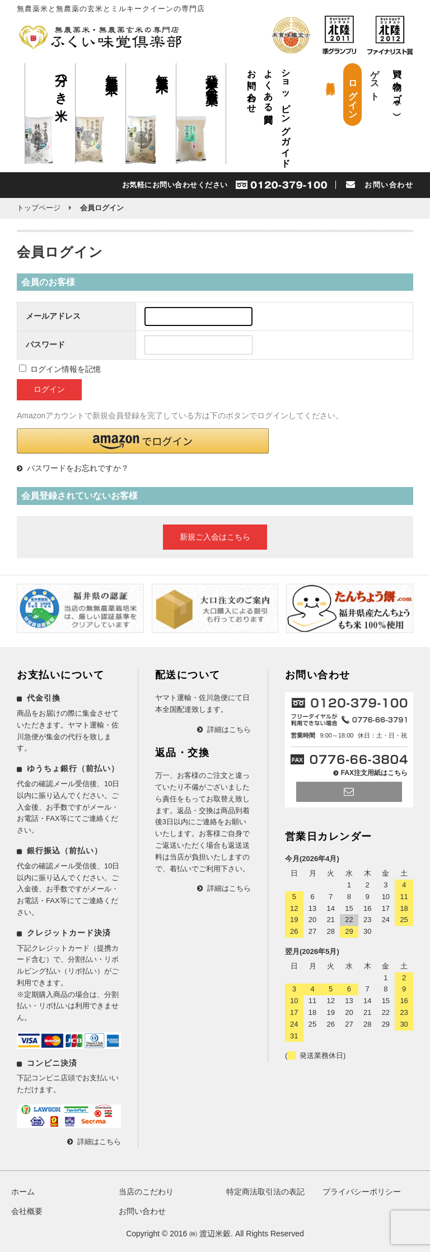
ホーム (23, 1191)
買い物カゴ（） (397, 85)
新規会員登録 (330, 77)
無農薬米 (162, 69)
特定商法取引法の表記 (265, 1191)
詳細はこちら (99, 1141)
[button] (143, 440)
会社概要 (27, 1211)
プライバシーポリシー (361, 1191)
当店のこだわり (146, 1191)
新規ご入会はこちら (215, 536)
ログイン (353, 94)
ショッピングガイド (286, 113)
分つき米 (61, 83)
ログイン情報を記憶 (60, 369)
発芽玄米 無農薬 (212, 75)
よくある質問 (268, 86)
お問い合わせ (251, 86)
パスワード (45, 344)
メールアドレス (53, 315)
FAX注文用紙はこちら (374, 773)
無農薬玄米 (112, 70)
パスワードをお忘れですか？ (78, 468)
